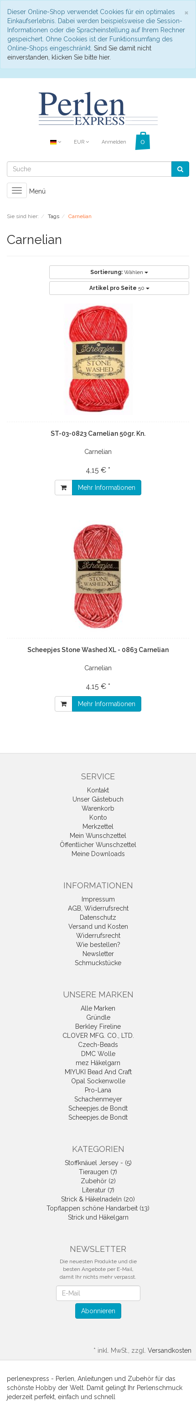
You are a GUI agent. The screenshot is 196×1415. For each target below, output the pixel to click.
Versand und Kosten (98, 926)
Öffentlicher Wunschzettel (98, 844)
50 (119, 288)
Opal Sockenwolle (98, 1081)
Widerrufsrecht (98, 935)
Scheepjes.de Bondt (98, 1108)
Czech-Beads (98, 1044)
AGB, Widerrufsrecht (98, 908)
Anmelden (114, 142)
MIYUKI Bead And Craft (98, 1072)
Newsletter (98, 953)
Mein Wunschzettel (98, 835)
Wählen (119, 272)
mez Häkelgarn (98, 1062)
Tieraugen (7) (98, 1172)
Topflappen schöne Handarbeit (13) (98, 1208)
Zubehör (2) (98, 1181)
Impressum (98, 899)
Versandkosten (169, 1350)
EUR (81, 142)
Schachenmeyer (98, 1099)
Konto (98, 817)
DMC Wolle (98, 1053)
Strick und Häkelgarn (98, 1217)
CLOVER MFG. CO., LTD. (98, 1035)
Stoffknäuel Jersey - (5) (98, 1162)
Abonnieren (98, 1311)
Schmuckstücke (98, 963)
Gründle (98, 1017)
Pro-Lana (98, 1090)
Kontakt (98, 790)
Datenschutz (98, 917)
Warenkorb (98, 808)
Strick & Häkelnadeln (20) (98, 1199)
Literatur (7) (98, 1190)
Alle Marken (98, 1008)
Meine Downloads (98, 853)
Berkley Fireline (98, 1026)
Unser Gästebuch (98, 799)
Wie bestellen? (98, 944)
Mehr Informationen (106, 487)
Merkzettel (98, 826)
